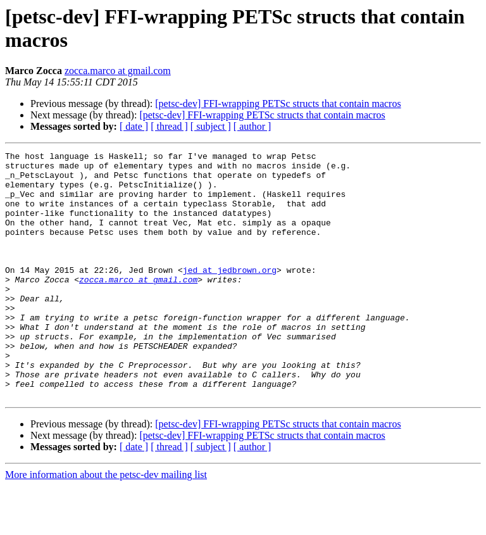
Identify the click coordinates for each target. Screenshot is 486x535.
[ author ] (252, 126)
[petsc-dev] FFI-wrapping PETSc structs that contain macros (278, 103)
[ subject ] (210, 126)
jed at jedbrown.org (230, 294)
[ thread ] (169, 126)
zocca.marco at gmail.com (118, 70)
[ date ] (134, 126)
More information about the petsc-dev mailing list (106, 524)
